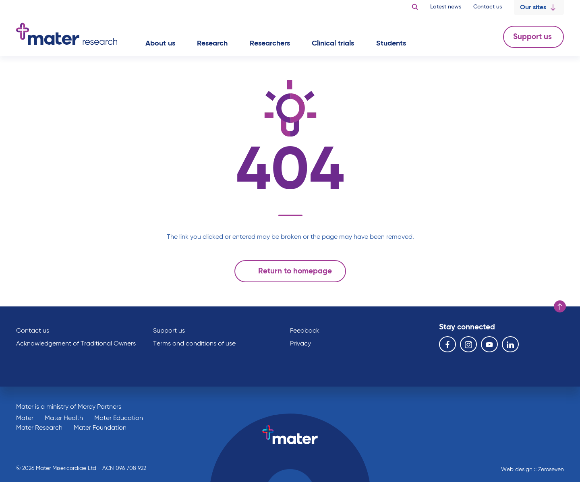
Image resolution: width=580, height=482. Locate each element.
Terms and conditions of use (194, 344)
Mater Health (64, 418)
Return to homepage (288, 271)
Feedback (304, 331)
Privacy (300, 344)
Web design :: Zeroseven (532, 469)
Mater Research (39, 428)
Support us (533, 37)
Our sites (539, 7)
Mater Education (118, 418)
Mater (24, 418)
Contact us (487, 7)
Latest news (445, 7)
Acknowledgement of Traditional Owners (76, 344)
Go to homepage (66, 34)
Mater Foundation (100, 428)
